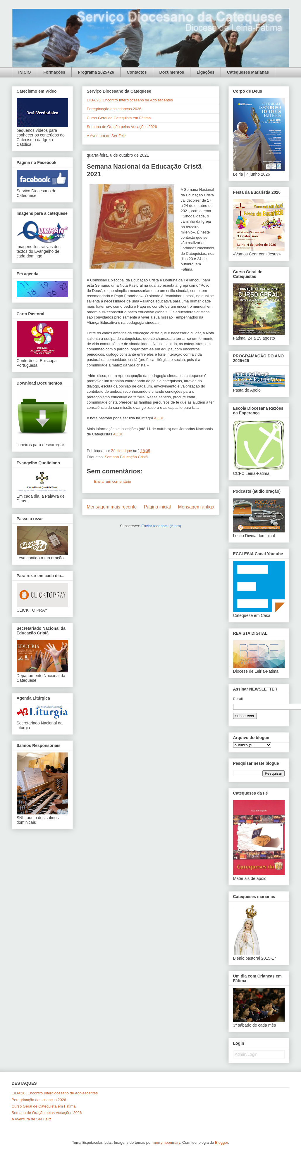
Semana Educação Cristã (126, 457)
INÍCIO (24, 72)
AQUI (158, 418)
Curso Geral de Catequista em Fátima (119, 118)
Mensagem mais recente (112, 506)
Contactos (137, 72)
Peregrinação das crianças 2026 (114, 109)
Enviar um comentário (112, 481)
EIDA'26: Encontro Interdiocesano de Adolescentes (130, 100)
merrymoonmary (166, 1142)
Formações (54, 72)
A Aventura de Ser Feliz (107, 136)
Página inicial (157, 506)
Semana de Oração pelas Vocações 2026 (122, 126)
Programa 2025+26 (96, 72)
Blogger (221, 1142)
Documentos (171, 72)
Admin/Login (246, 1054)
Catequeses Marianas (248, 72)
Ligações (205, 72)
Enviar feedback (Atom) (161, 526)
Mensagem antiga (196, 506)
